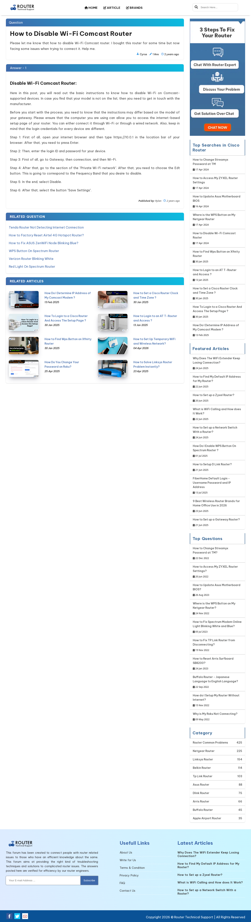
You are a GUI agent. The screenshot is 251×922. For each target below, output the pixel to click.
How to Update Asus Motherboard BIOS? (217, 590)
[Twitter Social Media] (17, 916)
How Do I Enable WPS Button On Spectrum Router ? (217, 451)
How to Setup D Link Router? (212, 467)
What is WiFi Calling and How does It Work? (217, 414)
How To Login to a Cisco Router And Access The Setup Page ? (217, 312)
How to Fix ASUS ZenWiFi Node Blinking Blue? (43, 243)
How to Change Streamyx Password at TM (217, 165)
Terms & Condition (132, 868)
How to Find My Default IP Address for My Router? (217, 382)
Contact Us (127, 890)
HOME (91, 8)
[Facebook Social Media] (9, 916)
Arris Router (201, 801)
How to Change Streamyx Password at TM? (217, 553)
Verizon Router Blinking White (31, 259)
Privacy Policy (129, 875)
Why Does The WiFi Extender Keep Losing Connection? (217, 363)
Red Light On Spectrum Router (32, 266)
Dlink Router (201, 793)
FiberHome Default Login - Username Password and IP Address (217, 486)
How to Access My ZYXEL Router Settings (217, 183)
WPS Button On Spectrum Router (34, 251)
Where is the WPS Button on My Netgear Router (217, 220)
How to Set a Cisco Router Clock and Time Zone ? (217, 294)
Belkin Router (202, 768)
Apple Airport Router (207, 818)
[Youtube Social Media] (25, 916)
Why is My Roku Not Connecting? (215, 717)
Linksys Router (203, 759)
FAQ (122, 883)
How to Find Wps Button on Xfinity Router (217, 257)
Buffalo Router (203, 810)
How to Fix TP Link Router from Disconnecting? (217, 645)
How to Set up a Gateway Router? (216, 522)
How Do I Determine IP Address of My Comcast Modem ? (217, 330)
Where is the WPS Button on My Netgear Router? (217, 609)
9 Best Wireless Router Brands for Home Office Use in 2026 (217, 506)
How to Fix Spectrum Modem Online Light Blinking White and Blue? (217, 627)
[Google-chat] (217, 77)
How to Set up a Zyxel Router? (213, 398)
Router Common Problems (210, 742)
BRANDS (134, 8)
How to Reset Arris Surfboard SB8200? (217, 664)
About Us (126, 852)
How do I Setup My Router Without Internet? (217, 701)
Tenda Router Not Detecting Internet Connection (46, 227)
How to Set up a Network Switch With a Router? (217, 433)
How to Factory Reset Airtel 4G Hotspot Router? (46, 235)
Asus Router (201, 784)
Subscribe (89, 880)
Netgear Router (204, 751)
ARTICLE (111, 8)
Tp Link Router (202, 776)
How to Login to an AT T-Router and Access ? (217, 275)
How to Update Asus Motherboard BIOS (217, 202)
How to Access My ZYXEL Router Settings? (217, 572)
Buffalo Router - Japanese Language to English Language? (217, 682)
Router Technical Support (193, 917)
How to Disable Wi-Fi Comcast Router (217, 238)
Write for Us (128, 860)
